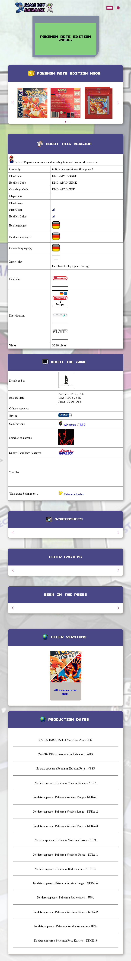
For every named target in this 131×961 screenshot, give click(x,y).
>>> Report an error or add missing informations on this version (56, 162)
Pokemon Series (71, 494)
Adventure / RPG (74, 424)
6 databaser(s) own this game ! (74, 169)
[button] (118, 102)
